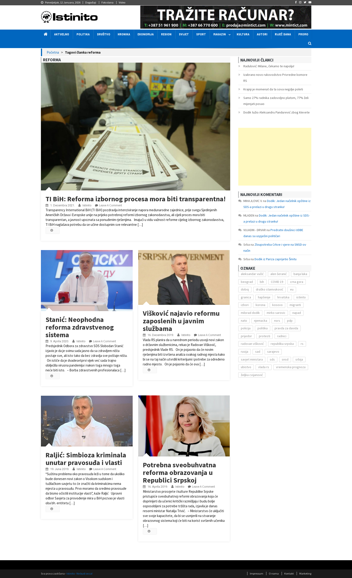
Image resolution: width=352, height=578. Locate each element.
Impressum (256, 573)
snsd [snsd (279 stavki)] (285, 359)
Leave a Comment (110, 205)
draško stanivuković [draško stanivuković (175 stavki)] (269, 289)
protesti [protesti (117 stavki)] (264, 336)
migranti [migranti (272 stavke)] (295, 305)
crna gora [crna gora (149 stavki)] (296, 282)
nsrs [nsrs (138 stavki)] (277, 320)
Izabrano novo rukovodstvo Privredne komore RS (275, 78)
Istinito (87, 205)
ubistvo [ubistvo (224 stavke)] (246, 367)
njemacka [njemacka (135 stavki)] (260, 320)
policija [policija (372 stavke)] (246, 328)
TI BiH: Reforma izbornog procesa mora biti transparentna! (136, 198)
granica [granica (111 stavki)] (246, 297)
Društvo (103, 34)
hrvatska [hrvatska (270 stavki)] (283, 297)
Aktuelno (61, 34)
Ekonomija (146, 34)
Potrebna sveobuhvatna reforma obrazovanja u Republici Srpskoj (179, 472)
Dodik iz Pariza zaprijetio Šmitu (275, 259)
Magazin (219, 34)
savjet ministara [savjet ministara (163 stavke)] (252, 359)
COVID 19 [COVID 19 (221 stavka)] (277, 282)
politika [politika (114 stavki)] (262, 328)
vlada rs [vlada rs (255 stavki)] (263, 367)
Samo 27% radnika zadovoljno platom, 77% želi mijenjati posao (276, 101)
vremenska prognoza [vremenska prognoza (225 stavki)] (291, 367)
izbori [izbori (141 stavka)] (245, 305)
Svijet (184, 34)
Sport (201, 34)
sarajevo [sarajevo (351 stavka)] (273, 351)
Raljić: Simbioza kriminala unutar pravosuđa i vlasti (86, 458)
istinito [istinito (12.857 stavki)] (301, 297)
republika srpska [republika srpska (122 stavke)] (282, 344)
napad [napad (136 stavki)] (296, 313)
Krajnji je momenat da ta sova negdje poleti (273, 89)
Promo (303, 34)
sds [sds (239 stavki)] (272, 359)
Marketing (305, 573)
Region (166, 34)
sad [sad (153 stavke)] (257, 351)
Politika (83, 34)
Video (122, 2)
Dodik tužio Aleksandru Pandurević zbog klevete (276, 112)
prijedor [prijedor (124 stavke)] (246, 336)
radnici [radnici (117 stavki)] (281, 336)
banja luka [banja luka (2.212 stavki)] (300, 274)
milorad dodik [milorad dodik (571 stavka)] (250, 313)
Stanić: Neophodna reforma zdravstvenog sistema (80, 327)
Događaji (90, 2)
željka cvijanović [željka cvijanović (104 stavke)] (252, 375)
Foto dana (107, 2)
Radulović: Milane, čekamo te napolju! (268, 66)
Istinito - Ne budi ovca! (79, 573)
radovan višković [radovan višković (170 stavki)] (252, 344)
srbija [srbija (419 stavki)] (299, 359)
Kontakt (289, 573)
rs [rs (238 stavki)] (302, 344)
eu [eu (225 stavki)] (292, 289)
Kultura (243, 34)
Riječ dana (283, 34)
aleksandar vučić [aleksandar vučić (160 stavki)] (252, 274)
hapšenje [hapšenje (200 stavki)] (264, 297)
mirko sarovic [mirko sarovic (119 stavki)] (276, 313)
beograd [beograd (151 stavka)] (247, 282)
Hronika (124, 34)
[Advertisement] (274, 157)
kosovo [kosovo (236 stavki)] (277, 305)
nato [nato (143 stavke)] (244, 320)
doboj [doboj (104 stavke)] (245, 289)
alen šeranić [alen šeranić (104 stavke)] (278, 274)
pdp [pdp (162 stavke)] (290, 320)
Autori (262, 34)
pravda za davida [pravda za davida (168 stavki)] (286, 328)
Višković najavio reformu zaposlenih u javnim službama (181, 321)
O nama (274, 573)
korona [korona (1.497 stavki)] (260, 305)
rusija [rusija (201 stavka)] (244, 351)
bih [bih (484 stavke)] (262, 282)
